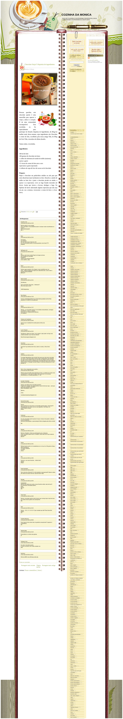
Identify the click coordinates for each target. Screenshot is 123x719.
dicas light (72, 310)
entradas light (73, 350)
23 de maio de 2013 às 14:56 (27, 542)
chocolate (72, 226)
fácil (71, 363)
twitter (71, 689)
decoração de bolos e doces (76, 294)
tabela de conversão (74, 675)
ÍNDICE (72, 411)
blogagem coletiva (74, 186)
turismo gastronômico (75, 682)
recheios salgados (74, 617)
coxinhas (72, 261)
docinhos (72, 330)
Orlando (72, 523)
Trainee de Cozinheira (26, 319)
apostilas (72, 148)
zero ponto (72, 715)
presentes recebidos (74, 571)
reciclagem (72, 619)
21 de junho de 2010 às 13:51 (27, 443)
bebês (71, 176)
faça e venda (73, 357)
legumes (72, 434)
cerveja (72, 221)
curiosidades (73, 289)
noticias (72, 520)
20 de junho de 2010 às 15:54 (27, 237)
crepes (71, 266)
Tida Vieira (23, 494)
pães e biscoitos (73, 530)
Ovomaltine (73, 527)
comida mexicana (74, 236)
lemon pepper (73, 465)
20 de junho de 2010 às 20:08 (27, 370)
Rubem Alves (73, 631)
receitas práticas (73, 609)
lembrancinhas (73, 439)
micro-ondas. (73, 500)
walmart (72, 713)
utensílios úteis (73, 693)
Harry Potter (73, 403)
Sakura (72, 636)
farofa (71, 365)
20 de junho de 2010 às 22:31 (27, 382)
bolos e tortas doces (74, 193)
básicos (72, 166)
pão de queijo (73, 536)
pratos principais (74, 566)
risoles (71, 627)
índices (72, 418)
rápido (71, 594)
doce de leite (73, 320)
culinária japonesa (74, 274)
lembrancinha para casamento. (76, 436)
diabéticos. (72, 300)
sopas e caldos (73, 665)
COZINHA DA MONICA (77, 14)
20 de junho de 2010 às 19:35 (27, 355)
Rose (22, 265)
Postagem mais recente (28, 565)
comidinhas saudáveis (75, 244)
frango (71, 382)
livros (71, 478)
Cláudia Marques (25, 518)
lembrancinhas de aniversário (76, 441)
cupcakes (72, 286)
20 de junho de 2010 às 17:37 (27, 307)
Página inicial (38, 566)
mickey (72, 495)
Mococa (72, 507)
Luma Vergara (24, 330)
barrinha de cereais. (74, 165)
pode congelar (73, 565)
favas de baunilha (74, 367)
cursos (71, 291)
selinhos (72, 654)
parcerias (72, 546)
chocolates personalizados (76, 229)
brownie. (72, 201)
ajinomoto (72, 141)
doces (71, 322)
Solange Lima (24, 541)
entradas (72, 348)
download (72, 337)
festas (71, 373)
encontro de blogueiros (75, 345)
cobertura (72, 231)
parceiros (72, 545)
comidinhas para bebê (75, 241)
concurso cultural (74, 251)
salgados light (73, 642)
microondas (73, 502)
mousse (72, 510)
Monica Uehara (93, 57)
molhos (72, 508)
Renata (22, 479)
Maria (22, 306)
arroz (71, 150)
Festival (72, 377)
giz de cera (72, 393)
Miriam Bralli (24, 278)
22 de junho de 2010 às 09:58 (27, 520)
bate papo (72, 173)
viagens (72, 703)
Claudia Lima (24, 221)
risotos (71, 629)
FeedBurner (79, 66)
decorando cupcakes (74, 296)
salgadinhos (73, 639)
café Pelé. (72, 208)
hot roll (72, 410)
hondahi (72, 406)
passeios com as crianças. (75, 551)
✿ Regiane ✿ (24, 250)
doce (71, 319)
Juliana (22, 353)
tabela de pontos (73, 677)
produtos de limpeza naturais (76, 574)
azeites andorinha (74, 156)
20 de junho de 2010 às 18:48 (27, 320)
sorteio (72, 667)
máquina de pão (73, 487)
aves (71, 155)
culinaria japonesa (74, 272)
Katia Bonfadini (24, 468)
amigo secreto (73, 143)
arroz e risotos (73, 151)
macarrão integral (74, 483)
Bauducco (72, 175)
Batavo (72, 171)
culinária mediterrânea (75, 276)
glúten (71, 395)
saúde (71, 649)
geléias (72, 391)
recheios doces (73, 616)
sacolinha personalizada (75, 634)
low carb (72, 480)
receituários (73, 614)
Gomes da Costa (74, 396)
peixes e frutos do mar (75, 556)
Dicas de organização (75, 309)
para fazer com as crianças (76, 543)
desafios (72, 297)
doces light (72, 323)
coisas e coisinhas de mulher (76, 233)
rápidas (72, 591)
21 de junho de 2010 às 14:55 (27, 458)
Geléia (71, 390)
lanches (72, 428)
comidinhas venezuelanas (75, 246)
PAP (71, 538)
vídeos (71, 705)
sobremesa (72, 660)
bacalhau (72, 160)
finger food (72, 378)
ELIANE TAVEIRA (25, 381)
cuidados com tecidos (75, 269)
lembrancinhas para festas (75, 460)
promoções (72, 581)
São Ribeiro (23, 295)
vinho (71, 708)
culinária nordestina (74, 279)
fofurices (72, 380)
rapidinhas (72, 593)
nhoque (72, 513)
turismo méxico (73, 685)
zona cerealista (73, 717)
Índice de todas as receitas (76, 416)
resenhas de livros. (74, 622)
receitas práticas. (74, 611)
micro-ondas (73, 498)
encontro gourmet (74, 347)
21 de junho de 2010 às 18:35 (27, 469)
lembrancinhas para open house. (77, 462)
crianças (72, 267)
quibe (71, 588)
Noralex (72, 517)
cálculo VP (72, 210)
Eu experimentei (74, 353)
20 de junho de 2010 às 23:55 (27, 402)
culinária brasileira (74, 271)
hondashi (72, 408)
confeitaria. (72, 256)
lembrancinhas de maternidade (76, 444)
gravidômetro (73, 401)
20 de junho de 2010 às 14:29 (27, 223)
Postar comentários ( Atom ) (33, 570)
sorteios (72, 669)
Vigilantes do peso (74, 707)
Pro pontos (72, 573)
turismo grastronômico (75, 684)
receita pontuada (74, 601)
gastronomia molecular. (75, 388)
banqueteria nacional (74, 163)
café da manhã (73, 204)
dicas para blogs (73, 312)
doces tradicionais (74, 327)
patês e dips (73, 555)
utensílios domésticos (75, 692)
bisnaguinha (73, 185)
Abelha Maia (24, 530)
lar (71, 431)
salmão (72, 644)
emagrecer (72, 338)
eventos (72, 355)
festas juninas (73, 375)
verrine (72, 702)
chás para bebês (73, 223)
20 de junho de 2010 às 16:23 (27, 267)
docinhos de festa (74, 332)
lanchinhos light (73, 429)
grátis (71, 400)
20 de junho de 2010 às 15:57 (27, 251)
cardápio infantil (74, 213)
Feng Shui (72, 368)
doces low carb (73, 325)
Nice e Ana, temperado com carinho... (29, 369)
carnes (71, 216)
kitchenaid (72, 424)
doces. (71, 329)
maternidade (73, 492)
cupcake (72, 284)
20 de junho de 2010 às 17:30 (27, 296)
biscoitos (72, 183)
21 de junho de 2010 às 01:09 (27, 416)
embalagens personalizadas (76, 340)
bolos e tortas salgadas (75, 196)
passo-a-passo (73, 553)
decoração (72, 292)
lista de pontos (73, 477)
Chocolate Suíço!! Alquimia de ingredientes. (40, 64)
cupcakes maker (73, 287)
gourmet (72, 398)
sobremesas (72, 662)
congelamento (73, 257)
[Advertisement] (35, 49)
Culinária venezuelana (75, 282)
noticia (72, 518)
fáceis (71, 360)
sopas (71, 664)
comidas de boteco (74, 238)
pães (71, 528)
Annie (22, 442)
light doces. (72, 470)
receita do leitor (73, 599)
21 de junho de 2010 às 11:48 (27, 430)
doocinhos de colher (74, 335)
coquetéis (72, 259)
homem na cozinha (74, 405)
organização (73, 522)
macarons (72, 482)
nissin (71, 515)
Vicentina (23, 343)
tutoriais (72, 687)
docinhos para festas (74, 333)
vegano (72, 698)
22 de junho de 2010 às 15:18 (27, 531)
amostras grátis (73, 145)
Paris (71, 548)
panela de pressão (74, 533)
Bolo (22, 236)
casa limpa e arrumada (75, 218)
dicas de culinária (74, 304)
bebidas (72, 178)
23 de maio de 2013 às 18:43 (27, 554)
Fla (21, 456)
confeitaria (72, 254)
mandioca (72, 485)
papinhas (72, 540)
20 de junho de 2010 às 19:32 (27, 344)
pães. (71, 531)
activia (71, 138)
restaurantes (73, 624)
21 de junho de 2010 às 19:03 (27, 496)
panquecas (72, 535)
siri (71, 659)
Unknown (23, 415)
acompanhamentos (74, 137)
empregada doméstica (75, 342)
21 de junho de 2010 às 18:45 (27, 480)
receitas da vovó (73, 603)
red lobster (72, 621)
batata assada (73, 168)
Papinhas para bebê (74, 541)
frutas (71, 386)
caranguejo (72, 211)
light (71, 467)
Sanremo (72, 647)
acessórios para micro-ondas (76, 133)
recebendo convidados (75, 597)
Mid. (71, 503)
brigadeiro (72, 198)
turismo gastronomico (75, 680)
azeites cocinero (73, 158)
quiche (71, 589)
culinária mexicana (74, 277)
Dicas (71, 302)
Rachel (22, 429)
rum (71, 632)
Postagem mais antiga (48, 565)
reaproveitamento (74, 596)
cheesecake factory (74, 224)
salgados (72, 641)
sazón (71, 652)
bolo (71, 188)
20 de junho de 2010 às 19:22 (27, 331)
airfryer (72, 140)
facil (71, 362)
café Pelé (72, 206)
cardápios (72, 214)
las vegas (72, 433)
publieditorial (73, 584)
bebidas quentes (29, 211)
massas (72, 490)
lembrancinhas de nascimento (76, 447)
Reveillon (72, 626)
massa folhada (73, 488)
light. (71, 472)
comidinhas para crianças (75, 243)
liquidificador (73, 475)
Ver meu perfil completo (93, 60)
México (72, 493)
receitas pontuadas (74, 607)
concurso (72, 249)
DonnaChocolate (25, 401)
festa (71, 370)
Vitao (71, 712)
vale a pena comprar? (75, 695)
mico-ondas (73, 497)
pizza (71, 563)
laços (71, 426)
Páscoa (72, 550)
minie (71, 505)
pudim (71, 586)
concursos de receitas (75, 253)
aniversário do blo (74, 147)
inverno (72, 421)
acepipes (72, 132)
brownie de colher (74, 200)
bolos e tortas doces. (74, 195)
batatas (72, 170)
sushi (71, 674)
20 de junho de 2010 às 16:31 (27, 280)
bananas (72, 161)
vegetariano (73, 700)
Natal (71, 512)
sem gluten (72, 655)
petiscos (72, 561)
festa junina (73, 372)
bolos (71, 191)
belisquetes (72, 181)
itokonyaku (72, 423)
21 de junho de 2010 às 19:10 (27, 508)
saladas (72, 637)
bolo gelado (73, 190)
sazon (71, 650)
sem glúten (72, 657)
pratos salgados (73, 568)
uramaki (72, 690)
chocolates (72, 228)
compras (72, 248)
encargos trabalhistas (74, 343)
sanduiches (72, 646)
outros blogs (73, 525)
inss (71, 419)
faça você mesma (74, 358)
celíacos (72, 219)
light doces (72, 468)
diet (71, 317)
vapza (71, 697)
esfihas (72, 352)
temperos (72, 679)
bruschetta (72, 203)
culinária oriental (74, 281)
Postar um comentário (25, 562)
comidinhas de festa (74, 239)
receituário (72, 612)
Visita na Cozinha (74, 710)
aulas (71, 153)
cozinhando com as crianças (76, 262)
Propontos (72, 583)
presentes (72, 570)
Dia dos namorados (74, 299)
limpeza (72, 473)
